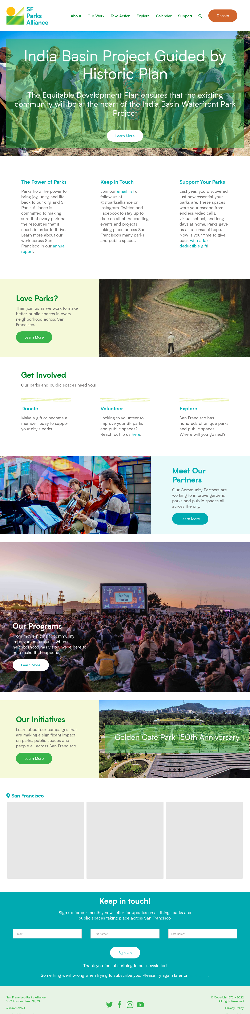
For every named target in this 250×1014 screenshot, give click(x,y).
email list (125, 191)
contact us (198, 975)
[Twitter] (109, 1004)
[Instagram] (130, 1004)
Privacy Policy (234, 1008)
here (136, 434)
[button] (200, 15)
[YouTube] (140, 1004)
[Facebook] (119, 1004)
